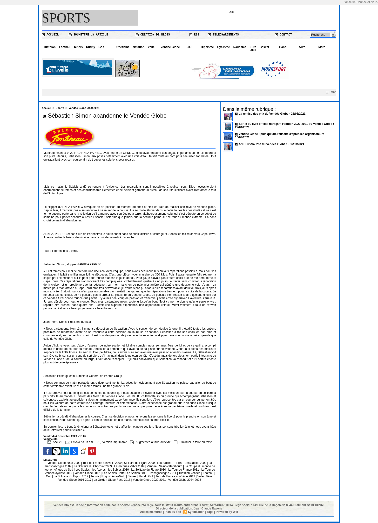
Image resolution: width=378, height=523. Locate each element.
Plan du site (173, 512)
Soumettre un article (88, 34)
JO (189, 47)
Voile (151, 47)
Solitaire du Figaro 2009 (139, 463)
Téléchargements (223, 34)
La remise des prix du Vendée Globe (264, 113)
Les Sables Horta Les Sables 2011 (124, 473)
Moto (321, 47)
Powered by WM (227, 512)
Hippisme (207, 47)
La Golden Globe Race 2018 (112, 479)
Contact (283, 34)
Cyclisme (223, 47)
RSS (194, 34)
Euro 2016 (253, 48)
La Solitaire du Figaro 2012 (71, 476)
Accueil (50, 34)
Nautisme (239, 47)
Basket (264, 47)
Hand (282, 47)
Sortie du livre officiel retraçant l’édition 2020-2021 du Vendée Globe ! (286, 124)
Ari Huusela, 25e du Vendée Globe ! (263, 144)
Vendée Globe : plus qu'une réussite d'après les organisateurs (281, 134)
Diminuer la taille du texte (193, 442)
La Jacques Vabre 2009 (129, 466)
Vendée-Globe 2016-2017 (74, 479)
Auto (302, 47)
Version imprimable (112, 442)
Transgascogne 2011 (163, 473)
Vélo (209, 476)
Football (64, 47)
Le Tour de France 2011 (183, 469)
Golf (101, 47)
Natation (138, 47)
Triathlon (49, 47)
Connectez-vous (367, 2)
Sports (66, 17)
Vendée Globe (170, 47)
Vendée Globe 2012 (87, 473)
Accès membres (151, 512)
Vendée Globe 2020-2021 (83, 107)
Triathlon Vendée (190, 473)
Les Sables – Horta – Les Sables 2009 (182, 463)
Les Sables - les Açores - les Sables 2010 (102, 469)
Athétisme (122, 47)
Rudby (90, 47)
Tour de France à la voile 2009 (102, 463)
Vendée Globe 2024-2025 (184, 479)
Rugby (106, 476)
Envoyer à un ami (79, 442)
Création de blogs (153, 34)
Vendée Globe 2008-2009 (64, 463)
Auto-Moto (119, 476)
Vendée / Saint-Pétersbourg (165, 466)
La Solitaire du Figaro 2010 (149, 469)
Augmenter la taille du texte (150, 442)
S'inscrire (350, 2)
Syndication (196, 512)
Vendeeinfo (50, 439)
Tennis (78, 47)
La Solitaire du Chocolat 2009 (93, 466)
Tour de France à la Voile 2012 (176, 476)
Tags (210, 512)
